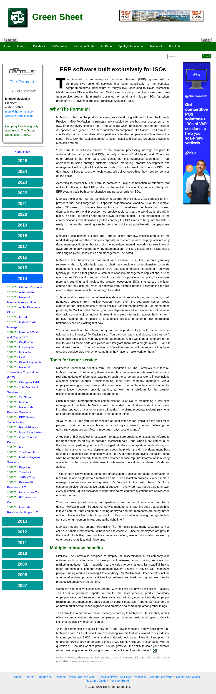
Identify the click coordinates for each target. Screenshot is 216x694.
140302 (12, 452)
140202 (12, 467)
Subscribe (11, 39)
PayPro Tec (26, 342)
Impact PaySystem (31, 432)
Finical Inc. (26, 352)
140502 (12, 402)
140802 (12, 347)
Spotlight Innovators (131, 46)
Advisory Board (119, 680)
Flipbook (60, 676)
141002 (12, 317)
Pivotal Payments (30, 362)
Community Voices (188, 676)
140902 (12, 332)
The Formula (27, 452)
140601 (12, 387)
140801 (12, 352)
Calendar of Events (161, 676)
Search (206, 56)
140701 (12, 367)
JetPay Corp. (27, 477)
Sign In (206, 39)
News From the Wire (82, 676)
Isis (21, 447)
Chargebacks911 (30, 382)
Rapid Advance (29, 427)
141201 (12, 292)
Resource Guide (84, 46)
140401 (12, 437)
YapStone (25, 397)
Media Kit (156, 46)
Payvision (25, 467)
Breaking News (107, 676)
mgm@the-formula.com (20, 111)
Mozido (24, 317)
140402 (12, 432)
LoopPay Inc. (27, 347)
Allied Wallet (27, 292)
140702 (12, 357)
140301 (12, 457)
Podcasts (140, 676)
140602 (12, 382)
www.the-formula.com (19, 115)
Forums (22, 46)
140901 (12, 342)
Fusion (23, 402)
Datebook (39, 46)
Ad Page (106, 46)
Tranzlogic (25, 472)
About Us (174, 46)
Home (7, 46)
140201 (12, 477)
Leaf (22, 357)
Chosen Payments (31, 287)
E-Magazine (59, 46)
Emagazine (44, 676)
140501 (12, 407)
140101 (12, 507)
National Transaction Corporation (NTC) (22, 372)
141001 (12, 322)
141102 (12, 297)
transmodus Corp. (30, 492)
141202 (12, 287)
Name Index (22, 151)
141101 (12, 307)
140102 (12, 492)
